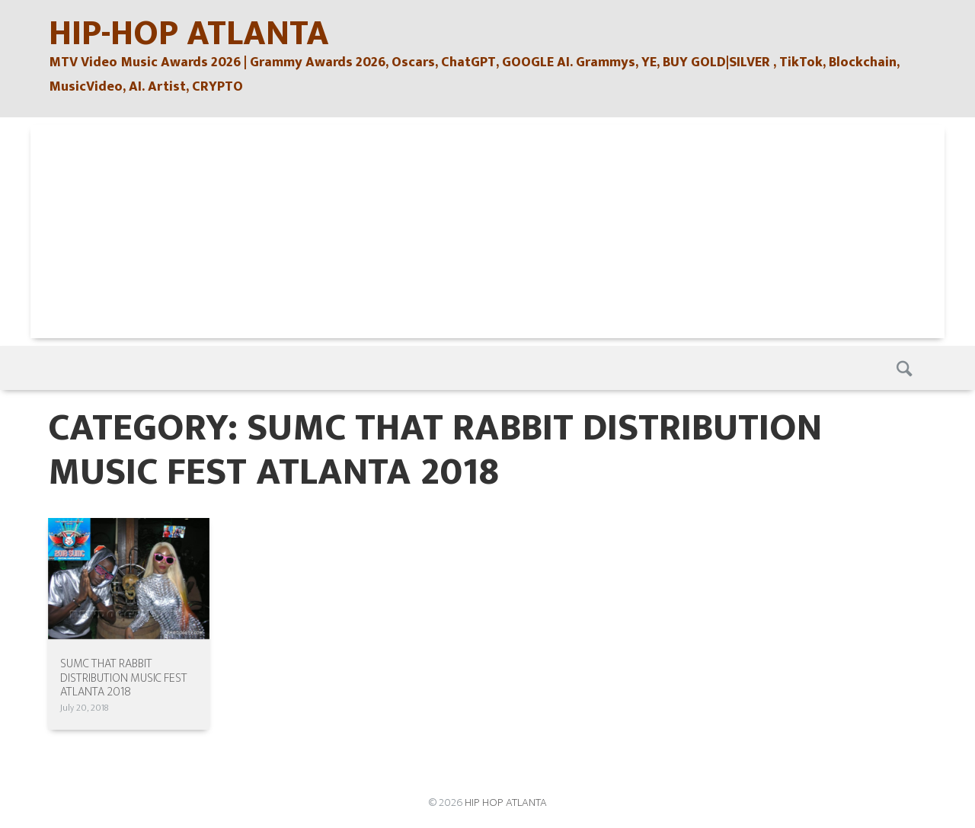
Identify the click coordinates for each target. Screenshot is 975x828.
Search (905, 368)
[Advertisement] (487, 231)
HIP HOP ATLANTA (506, 802)
